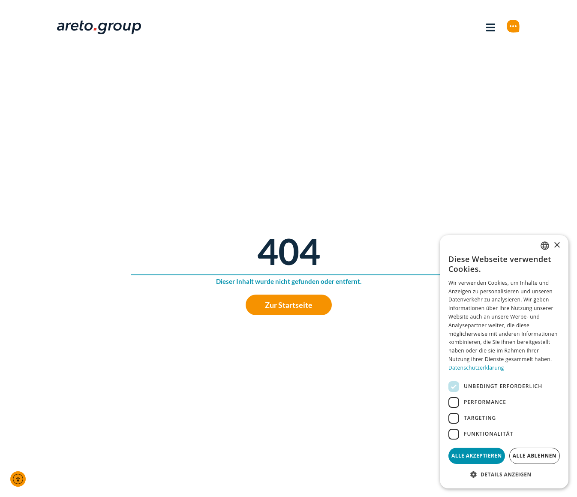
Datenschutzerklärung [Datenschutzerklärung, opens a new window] (476, 367)
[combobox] (545, 245)
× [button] (556, 245)
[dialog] (504, 361)
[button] (504, 475)
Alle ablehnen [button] (534, 455)
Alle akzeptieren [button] (476, 455)
